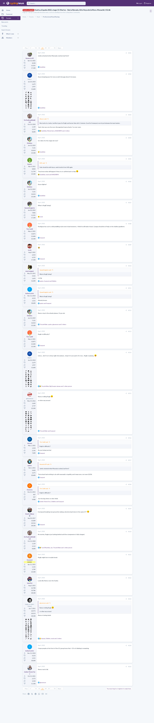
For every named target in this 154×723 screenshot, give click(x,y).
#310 (117, 267)
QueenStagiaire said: (45, 271)
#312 (117, 311)
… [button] (51, 48)
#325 (117, 667)
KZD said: (42, 164)
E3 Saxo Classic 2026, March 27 (135, 171)
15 (49, 48)
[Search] (56, 3)
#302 (117, 74)
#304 (117, 139)
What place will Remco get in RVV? (136, 141)
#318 (117, 485)
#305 (117, 160)
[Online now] (30, 142)
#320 (117, 532)
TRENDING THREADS (129, 107)
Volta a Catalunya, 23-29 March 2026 (137, 111)
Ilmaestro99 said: (45, 465)
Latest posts (127, 182)
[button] (4, 3)
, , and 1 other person (56, 387)
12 (39, 48)
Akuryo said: (43, 119)
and (45, 304)
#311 (117, 289)
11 (36, 48)
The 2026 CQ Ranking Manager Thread (138, 237)
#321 (117, 556)
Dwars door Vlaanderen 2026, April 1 (137, 131)
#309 (117, 246)
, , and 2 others (55, 132)
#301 (117, 53)
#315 (117, 394)
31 (55, 48)
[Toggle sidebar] (150, 11)
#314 (117, 353)
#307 (117, 204)
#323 (117, 600)
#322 (117, 579)
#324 (117, 646)
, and (49, 175)
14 (45, 48)
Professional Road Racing (133, 116)
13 (42, 48)
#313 (117, 332)
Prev (26, 48)
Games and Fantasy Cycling (134, 241)
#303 (117, 115)
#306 (117, 182)
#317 (117, 461)
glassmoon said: (44, 604)
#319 (117, 510)
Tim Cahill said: (44, 443)
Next (59, 48)
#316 (117, 439)
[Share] (114, 53)
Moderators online (130, 246)
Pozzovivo (129, 203)
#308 (117, 225)
